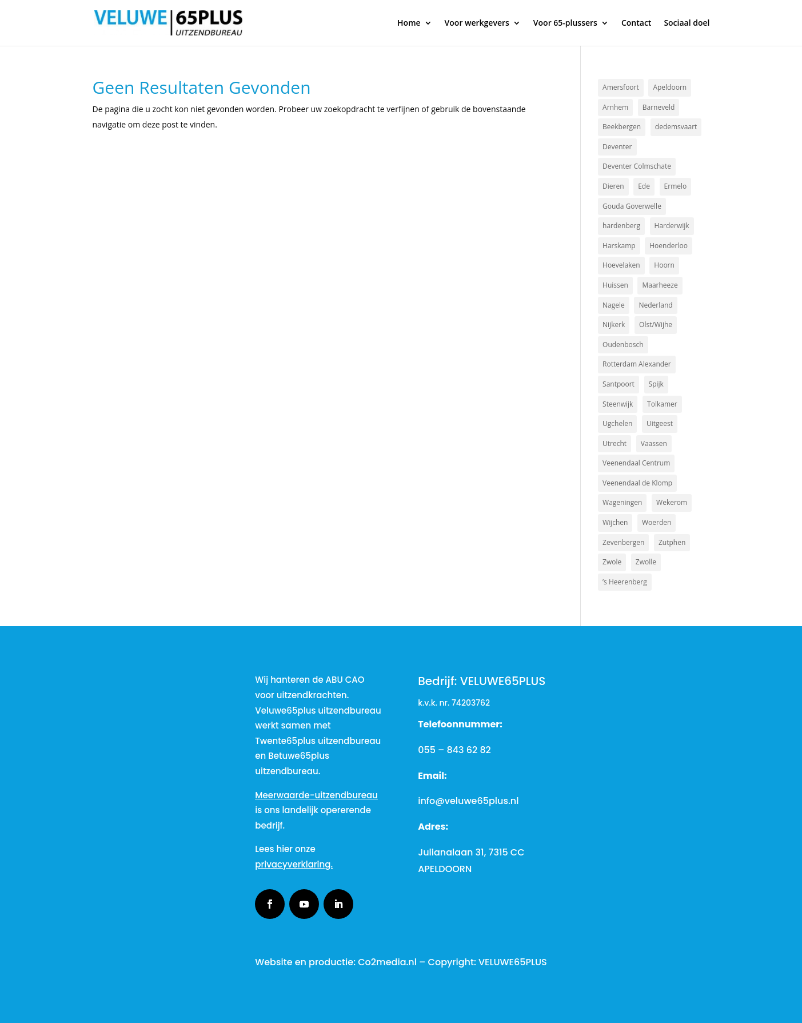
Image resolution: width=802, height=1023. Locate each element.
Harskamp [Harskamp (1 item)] (619, 245)
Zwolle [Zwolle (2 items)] (646, 562)
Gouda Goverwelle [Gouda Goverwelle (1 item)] (632, 206)
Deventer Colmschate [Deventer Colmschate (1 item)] (637, 166)
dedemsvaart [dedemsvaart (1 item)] (676, 127)
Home (409, 23)
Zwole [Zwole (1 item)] (612, 562)
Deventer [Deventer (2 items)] (617, 147)
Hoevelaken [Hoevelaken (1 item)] (621, 265)
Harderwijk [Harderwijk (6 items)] (672, 225)
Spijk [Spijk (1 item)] (656, 384)
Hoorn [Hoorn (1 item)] (664, 265)
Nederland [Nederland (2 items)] (655, 305)
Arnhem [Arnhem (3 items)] (615, 107)
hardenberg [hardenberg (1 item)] (621, 225)
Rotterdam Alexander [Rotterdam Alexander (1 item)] (637, 364)
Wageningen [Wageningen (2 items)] (622, 502)
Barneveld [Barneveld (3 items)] (659, 107)
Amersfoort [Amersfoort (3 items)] (621, 87)
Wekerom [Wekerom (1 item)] (671, 502)
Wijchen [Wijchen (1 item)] (615, 522)
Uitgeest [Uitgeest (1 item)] (660, 423)
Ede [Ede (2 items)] (644, 186)
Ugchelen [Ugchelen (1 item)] (617, 423)
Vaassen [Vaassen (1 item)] (654, 443)
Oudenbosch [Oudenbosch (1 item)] (623, 344)
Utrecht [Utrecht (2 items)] (615, 443)
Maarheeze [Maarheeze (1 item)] (659, 285)
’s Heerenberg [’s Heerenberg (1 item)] (625, 582)
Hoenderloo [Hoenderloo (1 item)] (668, 245)
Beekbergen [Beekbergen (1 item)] (622, 127)
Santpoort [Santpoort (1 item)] (619, 384)
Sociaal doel (686, 23)
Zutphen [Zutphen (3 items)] (672, 542)
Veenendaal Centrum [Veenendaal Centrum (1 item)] (636, 463)
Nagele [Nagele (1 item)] (614, 305)
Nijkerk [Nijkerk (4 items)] (614, 324)
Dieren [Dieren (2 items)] (613, 186)
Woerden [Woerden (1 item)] (656, 522)
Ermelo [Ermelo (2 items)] (675, 186)
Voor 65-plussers (565, 23)
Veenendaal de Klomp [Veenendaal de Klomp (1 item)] (637, 483)
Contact (636, 23)
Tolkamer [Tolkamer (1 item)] (662, 404)
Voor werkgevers (477, 23)
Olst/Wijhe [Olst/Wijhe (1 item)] (655, 324)
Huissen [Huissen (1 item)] (615, 285)
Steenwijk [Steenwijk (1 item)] (618, 404)
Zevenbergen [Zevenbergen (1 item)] (623, 542)
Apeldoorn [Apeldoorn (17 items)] (670, 87)
